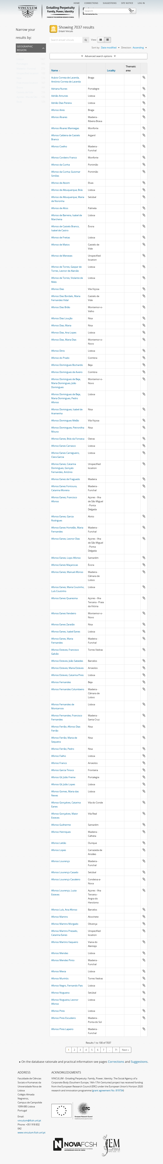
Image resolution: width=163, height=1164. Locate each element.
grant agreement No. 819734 (107, 1090)
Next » (125, 1049)
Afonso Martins (59, 916)
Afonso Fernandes (61, 682)
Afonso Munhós (60, 978)
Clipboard (141, 10)
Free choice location (27, 83)
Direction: (126, 47)
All (18, 55)
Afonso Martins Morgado (64, 923)
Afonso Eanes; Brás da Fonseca (67, 438)
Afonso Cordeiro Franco (64, 157)
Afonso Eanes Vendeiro (63, 613)
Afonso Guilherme (61, 824)
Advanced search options (98, 56)
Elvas (19, 102)
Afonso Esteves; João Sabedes (67, 660)
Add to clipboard (144, 77)
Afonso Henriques (61, 831)
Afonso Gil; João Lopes (63, 784)
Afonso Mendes (59, 953)
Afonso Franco (59, 763)
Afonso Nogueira (60, 992)
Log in (141, 3)
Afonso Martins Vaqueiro (64, 942)
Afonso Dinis (58, 350)
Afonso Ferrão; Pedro (62, 748)
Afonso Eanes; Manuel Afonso (67, 572)
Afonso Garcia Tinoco (62, 770)
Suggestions (109, 3)
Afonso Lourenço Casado (64, 872)
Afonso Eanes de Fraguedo (65, 479)
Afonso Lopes (58, 850)
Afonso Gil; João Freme (63, 777)
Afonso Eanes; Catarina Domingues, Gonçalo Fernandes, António (63, 468)
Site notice (127, 3)
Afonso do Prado (60, 357)
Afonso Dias (57, 289)
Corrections (91, 3)
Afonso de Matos (60, 244)
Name (54, 70)
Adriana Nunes (59, 88)
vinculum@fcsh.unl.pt (29, 1120)
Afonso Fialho (58, 756)
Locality (111, 70)
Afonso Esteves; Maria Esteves (67, 668)
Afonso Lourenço (60, 861)
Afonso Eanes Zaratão (63, 624)
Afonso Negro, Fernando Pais (67, 985)
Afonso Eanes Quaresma (64, 598)
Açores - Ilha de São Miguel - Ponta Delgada (40, 97)
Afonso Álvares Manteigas (65, 128)
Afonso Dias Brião (60, 307)
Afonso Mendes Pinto (63, 960)
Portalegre (22, 64)
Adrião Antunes (59, 95)
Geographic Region (25, 48)
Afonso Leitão (58, 843)
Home (77, 3)
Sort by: (96, 47)
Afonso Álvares (59, 117)
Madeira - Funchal (26, 69)
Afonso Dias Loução (62, 318)
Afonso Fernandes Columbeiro (67, 689)
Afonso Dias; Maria (61, 325)
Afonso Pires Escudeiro (63, 1018)
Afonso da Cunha (60, 164)
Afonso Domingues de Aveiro (66, 372)
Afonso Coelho (59, 146)
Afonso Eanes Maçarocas (64, 565)
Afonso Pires (58, 1010)
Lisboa (20, 60)
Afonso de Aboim (60, 182)
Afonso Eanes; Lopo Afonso (66, 557)
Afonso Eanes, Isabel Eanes (65, 631)
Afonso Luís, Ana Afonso (64, 909)
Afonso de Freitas (60, 237)
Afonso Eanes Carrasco (63, 445)
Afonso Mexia (58, 971)
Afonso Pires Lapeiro (62, 1029)
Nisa (19, 78)
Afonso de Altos (59, 208)
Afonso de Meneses (61, 255)
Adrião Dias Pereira (61, 103)
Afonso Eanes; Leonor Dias (65, 538)
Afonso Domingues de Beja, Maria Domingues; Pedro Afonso (66, 398)
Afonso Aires (58, 110)
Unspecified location (28, 74)
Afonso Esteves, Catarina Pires (67, 675)
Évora (20, 88)
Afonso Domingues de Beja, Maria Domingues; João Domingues (66, 383)
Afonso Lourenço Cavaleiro (65, 879)
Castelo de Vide (25, 93)
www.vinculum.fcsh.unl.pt (31, 1132)
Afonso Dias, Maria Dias (63, 339)
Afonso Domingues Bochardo (67, 365)
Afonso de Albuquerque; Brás (67, 190)
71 (116, 1049)
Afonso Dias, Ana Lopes (63, 332)
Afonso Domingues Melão (65, 420)
